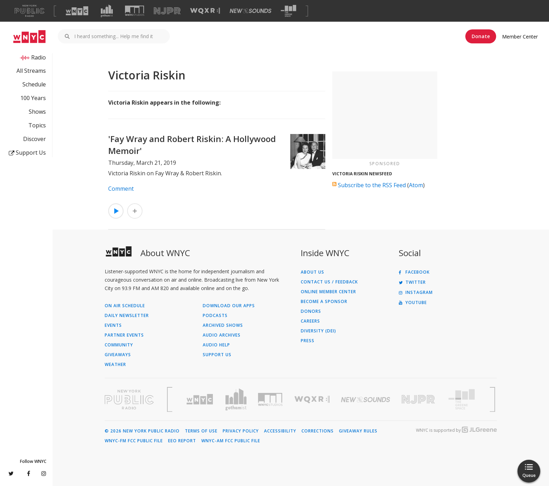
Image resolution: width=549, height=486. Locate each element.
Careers (310, 321)
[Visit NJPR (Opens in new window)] (167, 11)
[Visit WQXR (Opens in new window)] (205, 11)
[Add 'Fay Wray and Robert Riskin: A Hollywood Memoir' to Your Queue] (135, 211)
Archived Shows (223, 325)
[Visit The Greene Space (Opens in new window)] (288, 11)
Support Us (27, 152)
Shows (37, 111)
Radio (38, 57)
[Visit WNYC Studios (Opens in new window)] (134, 11)
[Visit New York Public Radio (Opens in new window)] (129, 399)
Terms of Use (201, 431)
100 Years (33, 98)
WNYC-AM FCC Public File (230, 441)
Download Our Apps (229, 306)
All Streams (31, 71)
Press (307, 341)
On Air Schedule (125, 306)
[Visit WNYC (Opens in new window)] (77, 10)
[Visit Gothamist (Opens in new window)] (107, 11)
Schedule (34, 84)
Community (119, 345)
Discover (34, 139)
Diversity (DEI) (318, 331)
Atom (416, 185)
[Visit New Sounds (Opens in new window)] (250, 10)
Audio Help (216, 345)
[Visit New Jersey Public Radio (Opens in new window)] (419, 399)
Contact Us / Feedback (329, 282)
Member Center (520, 36)
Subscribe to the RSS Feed (372, 185)
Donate (481, 36)
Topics (37, 125)
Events (113, 325)
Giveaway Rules (358, 431)
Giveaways (118, 355)
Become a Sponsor (324, 302)
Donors (311, 311)
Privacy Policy (241, 431)
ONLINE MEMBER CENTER (328, 292)
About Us (312, 272)
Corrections (317, 431)
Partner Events (124, 335)
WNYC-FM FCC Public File (134, 441)
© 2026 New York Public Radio (142, 431)
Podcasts (215, 316)
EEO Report (182, 441)
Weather (115, 364)
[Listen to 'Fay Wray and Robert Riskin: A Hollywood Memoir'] (116, 211)
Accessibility (280, 431)
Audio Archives (222, 335)
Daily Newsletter (127, 316)
